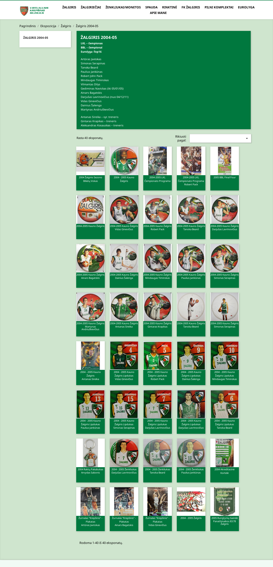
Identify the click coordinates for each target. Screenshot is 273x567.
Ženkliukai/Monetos (123, 7)
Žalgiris (69, 7)
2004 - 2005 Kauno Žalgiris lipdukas (124, 375)
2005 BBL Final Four (225, 177)
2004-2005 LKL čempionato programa (157, 179)
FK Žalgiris (191, 7)
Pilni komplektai (219, 7)
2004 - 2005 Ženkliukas (124, 471)
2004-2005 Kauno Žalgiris (90, 226)
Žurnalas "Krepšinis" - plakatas (90, 521)
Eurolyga (246, 7)
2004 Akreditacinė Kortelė (225, 471)
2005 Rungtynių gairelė (224, 520)
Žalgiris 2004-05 (35, 38)
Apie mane (158, 13)
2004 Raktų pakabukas (90, 471)
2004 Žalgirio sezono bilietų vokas (90, 179)
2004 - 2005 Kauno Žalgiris (124, 179)
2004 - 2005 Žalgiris (191, 518)
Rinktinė (169, 7)
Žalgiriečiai (91, 7)
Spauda (151, 7)
